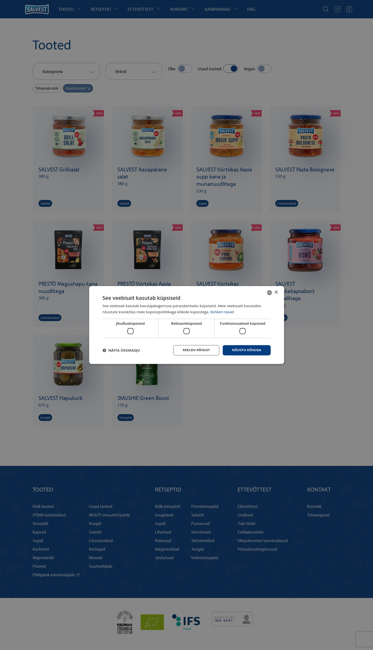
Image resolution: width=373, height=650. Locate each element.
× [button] (276, 292)
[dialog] (186, 325)
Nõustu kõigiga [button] (245, 350)
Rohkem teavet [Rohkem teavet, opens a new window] (223, 311)
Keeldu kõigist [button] (193, 350)
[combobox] (269, 292)
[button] (121, 350)
